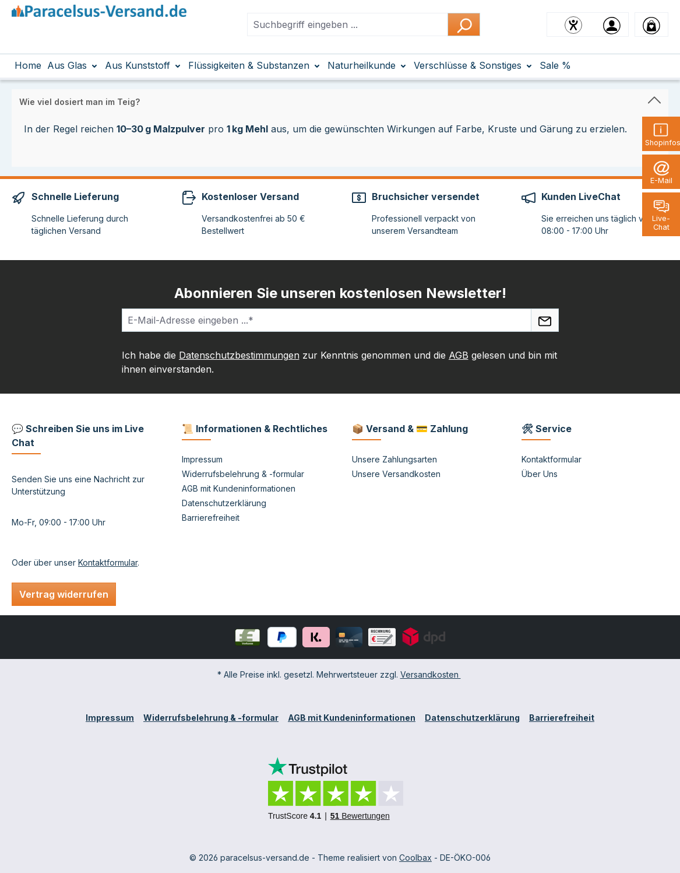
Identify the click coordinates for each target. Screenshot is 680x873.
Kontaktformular (108, 562)
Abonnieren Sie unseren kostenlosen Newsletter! (340, 293)
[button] (340, 99)
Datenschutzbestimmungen (239, 355)
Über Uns (540, 474)
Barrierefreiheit (210, 518)
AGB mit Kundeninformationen (238, 488)
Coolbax (415, 858)
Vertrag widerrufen (63, 594)
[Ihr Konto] (612, 24)
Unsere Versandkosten (396, 474)
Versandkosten (430, 674)
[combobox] (347, 24)
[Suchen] (464, 24)
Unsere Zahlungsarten (394, 459)
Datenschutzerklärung (224, 503)
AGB (458, 355)
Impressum (202, 459)
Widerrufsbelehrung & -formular (243, 474)
